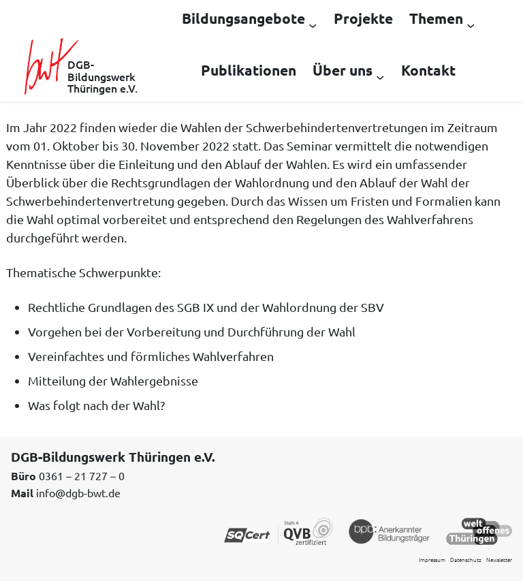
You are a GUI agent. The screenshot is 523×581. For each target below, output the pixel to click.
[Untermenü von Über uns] (380, 76)
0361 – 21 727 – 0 (82, 475)
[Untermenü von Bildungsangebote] (312, 24)
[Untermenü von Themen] (470, 24)
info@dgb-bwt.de (78, 492)
